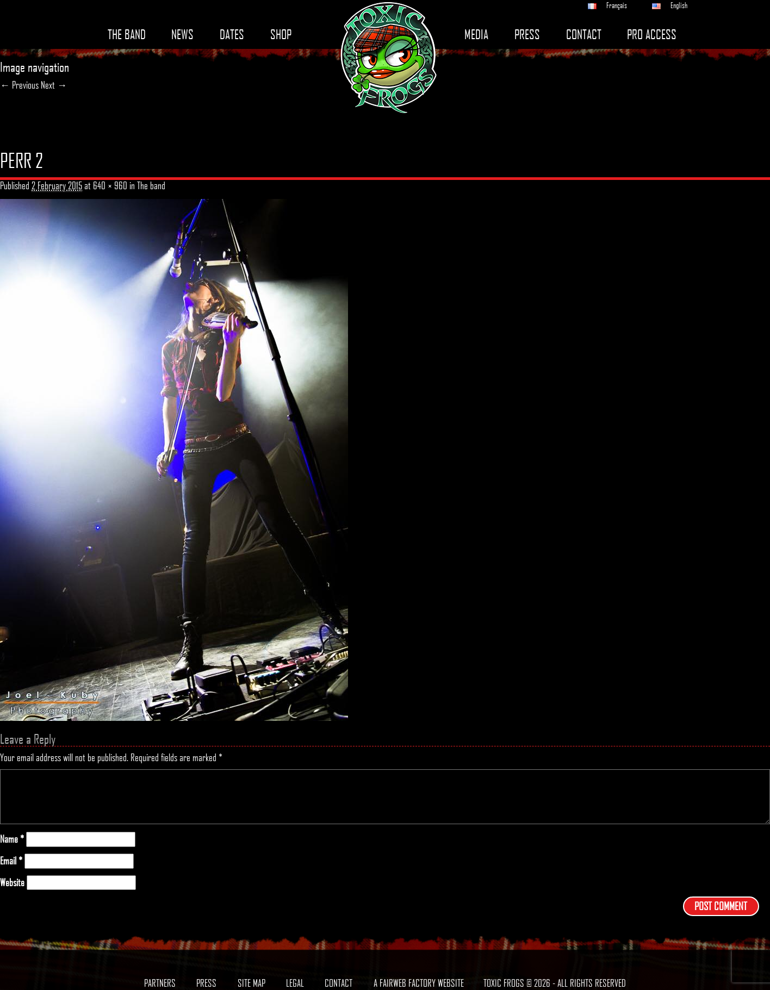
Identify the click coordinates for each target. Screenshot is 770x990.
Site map (251, 983)
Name (12, 839)
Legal (295, 983)
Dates (232, 34)
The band (127, 34)
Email (11, 861)
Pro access (651, 34)
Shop (280, 34)
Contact (583, 34)
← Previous (19, 85)
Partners (160, 983)
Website (12, 882)
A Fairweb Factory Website (419, 983)
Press (527, 34)
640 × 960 (110, 185)
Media (476, 34)
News (182, 34)
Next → (54, 85)
